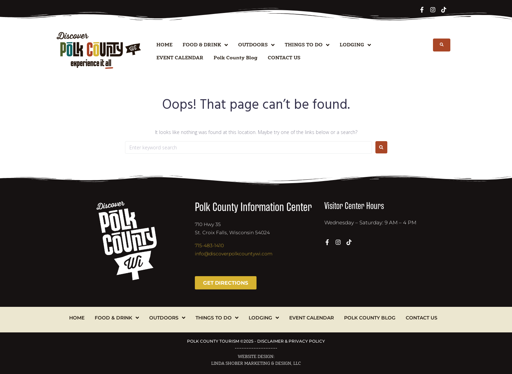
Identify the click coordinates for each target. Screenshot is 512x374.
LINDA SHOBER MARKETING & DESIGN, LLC (256, 363)
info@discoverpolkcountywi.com (234, 254)
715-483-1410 (209, 245)
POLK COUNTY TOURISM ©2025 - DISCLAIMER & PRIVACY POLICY (256, 341)
